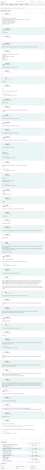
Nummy (36, 451)
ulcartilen (4, 449)
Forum (6, 4)
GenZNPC (7, 161)
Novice (2, 4)
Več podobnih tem (3, 463)
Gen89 (4, 452)
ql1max (4, 456)
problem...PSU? (6, 458)
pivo (3, 459)
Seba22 (6, 115)
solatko (6, 242)
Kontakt (17, 468)
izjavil (13, 423)
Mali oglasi (11, 4)
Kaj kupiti (7, 457)
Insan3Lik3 (7, 339)
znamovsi (7, 13)
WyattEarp (36, 455)
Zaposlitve (21, 4)
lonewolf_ (7, 361)
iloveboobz (7, 43)
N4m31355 (7, 299)
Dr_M (6, 390)
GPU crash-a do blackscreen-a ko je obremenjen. (12, 448)
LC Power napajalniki (7, 455)
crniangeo (7, 413)
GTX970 (6, 205)
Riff (6, 78)
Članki (16, 4)
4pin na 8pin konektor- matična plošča (10, 444)
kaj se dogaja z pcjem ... (7, 451)
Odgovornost (33, 466)
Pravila (2, 466)
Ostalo (26, 4)
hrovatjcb (4, 445)
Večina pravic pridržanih (19, 466)
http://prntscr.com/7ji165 (26, 408)
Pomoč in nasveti (8, 446)
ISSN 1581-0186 (33, 468)
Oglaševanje (3, 468)
